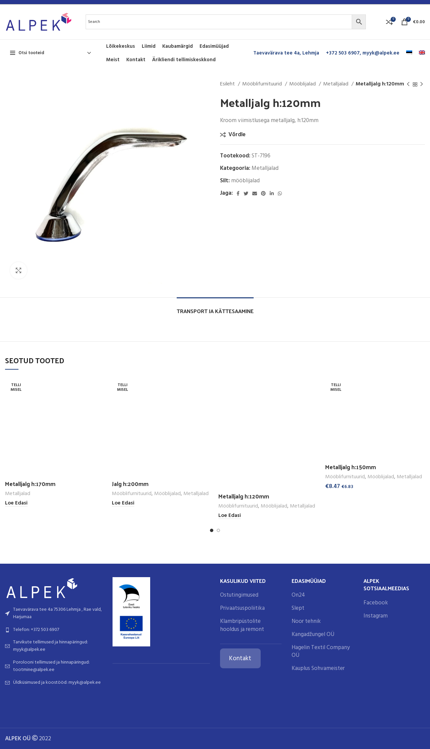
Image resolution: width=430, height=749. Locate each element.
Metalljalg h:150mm (350, 467)
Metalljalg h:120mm (243, 496)
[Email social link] (254, 193)
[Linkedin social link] (272, 193)
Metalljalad (336, 84)
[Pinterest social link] (263, 193)
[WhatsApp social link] (280, 193)
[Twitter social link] (246, 193)
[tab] (215, 307)
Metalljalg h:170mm (30, 484)
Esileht (228, 84)
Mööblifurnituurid (262, 84)
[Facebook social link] (238, 193)
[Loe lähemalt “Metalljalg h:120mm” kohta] (229, 516)
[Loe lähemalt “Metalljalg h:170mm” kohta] (16, 503)
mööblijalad (245, 180)
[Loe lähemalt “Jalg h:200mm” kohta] (123, 503)
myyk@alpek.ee (380, 53)
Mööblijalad (303, 84)
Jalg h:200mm (130, 484)
